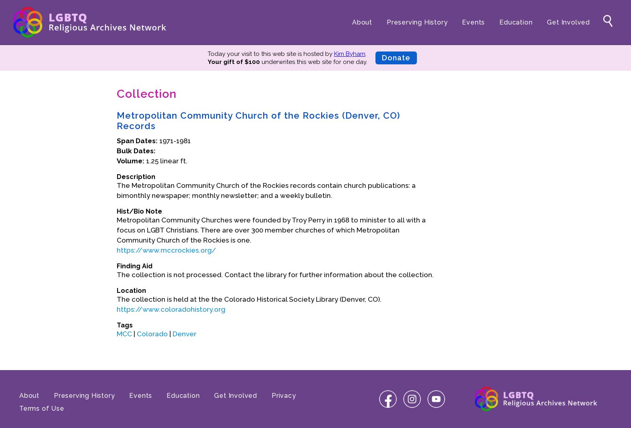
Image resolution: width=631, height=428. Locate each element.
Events (473, 22)
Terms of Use (41, 408)
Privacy (284, 395)
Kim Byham (349, 54)
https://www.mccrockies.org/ (166, 250)
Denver (184, 334)
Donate (396, 58)
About (362, 22)
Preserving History (417, 22)
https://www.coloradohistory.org (171, 309)
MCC (124, 334)
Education (515, 22)
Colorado (152, 334)
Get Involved (568, 22)
